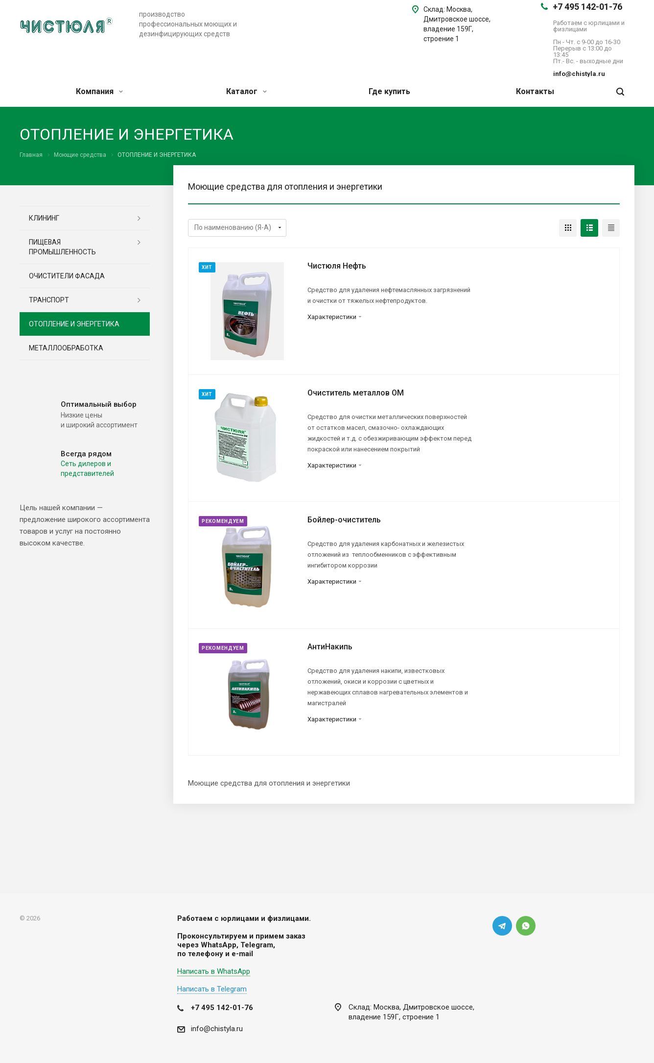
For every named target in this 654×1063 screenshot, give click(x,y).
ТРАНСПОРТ (49, 300)
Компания (99, 91)
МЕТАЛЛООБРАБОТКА (66, 348)
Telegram (502, 926)
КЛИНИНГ (44, 218)
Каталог (246, 91)
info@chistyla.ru (217, 1028)
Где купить (389, 91)
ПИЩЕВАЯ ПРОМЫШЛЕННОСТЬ (62, 247)
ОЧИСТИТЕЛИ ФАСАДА (67, 276)
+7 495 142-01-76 (587, 6)
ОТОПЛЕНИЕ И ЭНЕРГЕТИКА (74, 324)
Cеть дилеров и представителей (87, 468)
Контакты (535, 91)
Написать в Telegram (212, 989)
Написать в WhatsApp (213, 971)
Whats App (526, 926)
